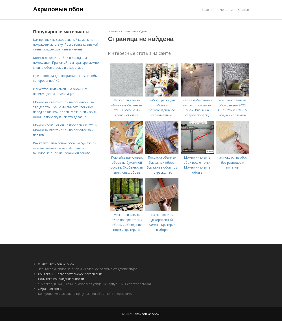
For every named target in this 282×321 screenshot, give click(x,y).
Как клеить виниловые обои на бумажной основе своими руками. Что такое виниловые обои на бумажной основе (64, 148)
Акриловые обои (58, 9)
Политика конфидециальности (61, 279)
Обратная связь (50, 289)
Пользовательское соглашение (79, 274)
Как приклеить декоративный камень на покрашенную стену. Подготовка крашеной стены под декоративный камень (65, 44)
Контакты (45, 274)
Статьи (243, 9)
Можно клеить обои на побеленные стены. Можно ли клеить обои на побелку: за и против (65, 130)
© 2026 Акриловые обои (56, 264)
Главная (208, 9)
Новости (226, 9)
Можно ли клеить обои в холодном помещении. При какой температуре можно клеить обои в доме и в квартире (66, 63)
